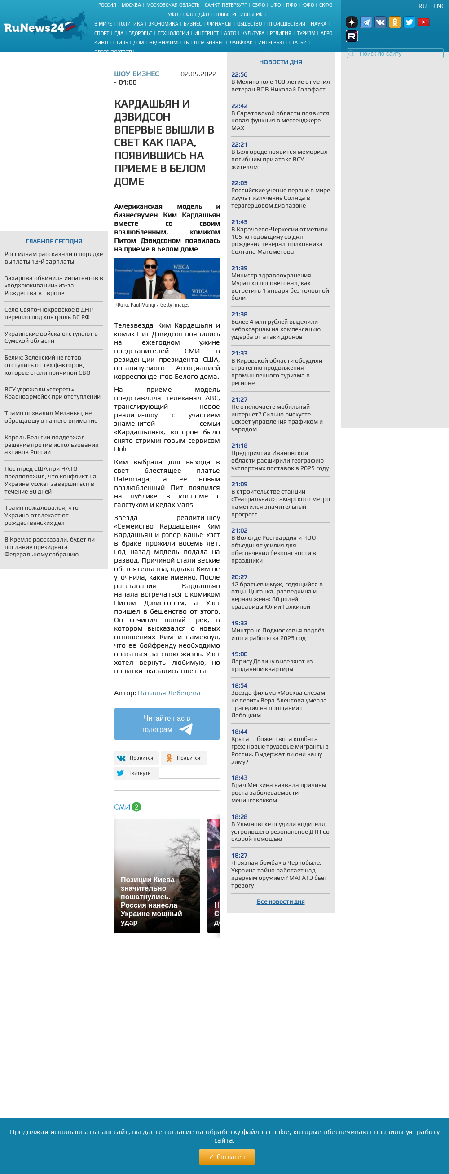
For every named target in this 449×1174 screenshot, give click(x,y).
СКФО (325, 5)
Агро (326, 33)
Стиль (120, 42)
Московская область (172, 5)
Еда (118, 33)
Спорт (101, 33)
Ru (422, 5)
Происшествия (286, 23)
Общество (249, 23)
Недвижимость (169, 42)
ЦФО (275, 5)
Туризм (306, 33)
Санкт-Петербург (226, 5)
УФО (173, 14)
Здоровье (140, 33)
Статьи (298, 42)
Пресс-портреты (114, 52)
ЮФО (308, 5)
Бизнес (193, 23)
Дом (138, 42)
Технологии (173, 33)
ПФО (291, 5)
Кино (101, 42)
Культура (253, 33)
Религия (280, 33)
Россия (107, 5)
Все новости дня (281, 901)
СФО (188, 14)
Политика (130, 23)
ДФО (203, 14)
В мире (103, 23)
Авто (230, 33)
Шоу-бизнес (209, 42)
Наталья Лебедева (169, 693)
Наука (318, 23)
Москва (131, 5)
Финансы (219, 23)
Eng (439, 5)
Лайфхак (241, 42)
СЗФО (258, 5)
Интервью (271, 42)
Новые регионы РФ (238, 14)
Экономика (163, 23)
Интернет (206, 33)
